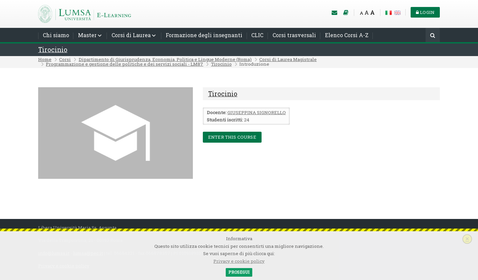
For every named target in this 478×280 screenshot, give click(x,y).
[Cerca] (433, 35)
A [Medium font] (366, 12)
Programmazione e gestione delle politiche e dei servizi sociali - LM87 (124, 64)
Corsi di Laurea (131, 35)
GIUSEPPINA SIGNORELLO (256, 112)
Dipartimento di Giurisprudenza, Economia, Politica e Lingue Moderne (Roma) (165, 59)
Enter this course (232, 137)
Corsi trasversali (294, 35)
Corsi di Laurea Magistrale (288, 59)
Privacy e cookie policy (239, 261)
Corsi (65, 59)
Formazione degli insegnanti (204, 35)
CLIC (257, 35)
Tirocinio (52, 49)
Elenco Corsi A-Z (346, 35)
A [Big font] (372, 12)
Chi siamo (56, 35)
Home (44, 59)
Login (425, 12)
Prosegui (238, 272)
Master (87, 35)
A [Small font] (361, 13)
